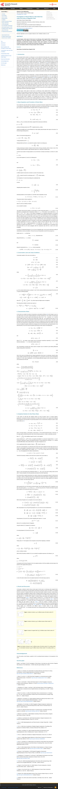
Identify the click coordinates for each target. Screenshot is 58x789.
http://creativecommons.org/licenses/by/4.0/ (24, 28)
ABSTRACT (20, 36)
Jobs (54, 8)
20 (50, 76)
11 (48, 107)
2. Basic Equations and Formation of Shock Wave (30, 102)
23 (43, 77)
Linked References (50, 17)
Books (21, 8)
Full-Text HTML (49, 14)
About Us (46, 8)
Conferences (29, 8)
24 (47, 314)
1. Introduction (20, 54)
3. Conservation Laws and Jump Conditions (28, 252)
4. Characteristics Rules (23, 311)
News (38, 8)
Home (4, 8)
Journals (13, 8)
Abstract (48, 11)
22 (35, 77)
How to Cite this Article (50, 18)
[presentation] (45, 97)
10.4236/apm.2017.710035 (21, 14)
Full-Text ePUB (49, 15)
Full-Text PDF (49, 13)
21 (33, 77)
